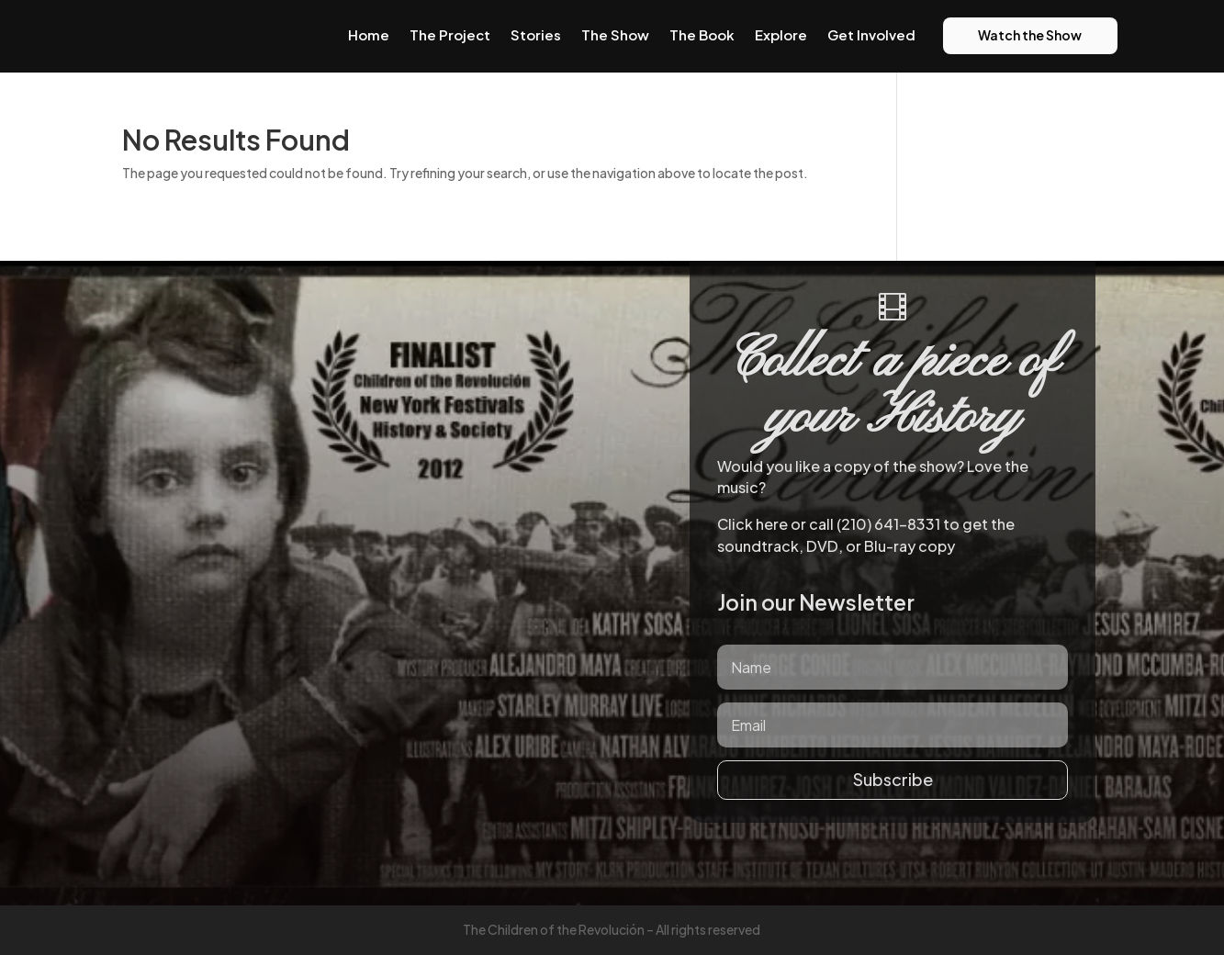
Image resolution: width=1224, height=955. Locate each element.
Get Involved (871, 34)
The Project (450, 34)
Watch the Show (1030, 35)
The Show (615, 34)
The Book (702, 34)
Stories (536, 34)
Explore (781, 34)
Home (368, 34)
